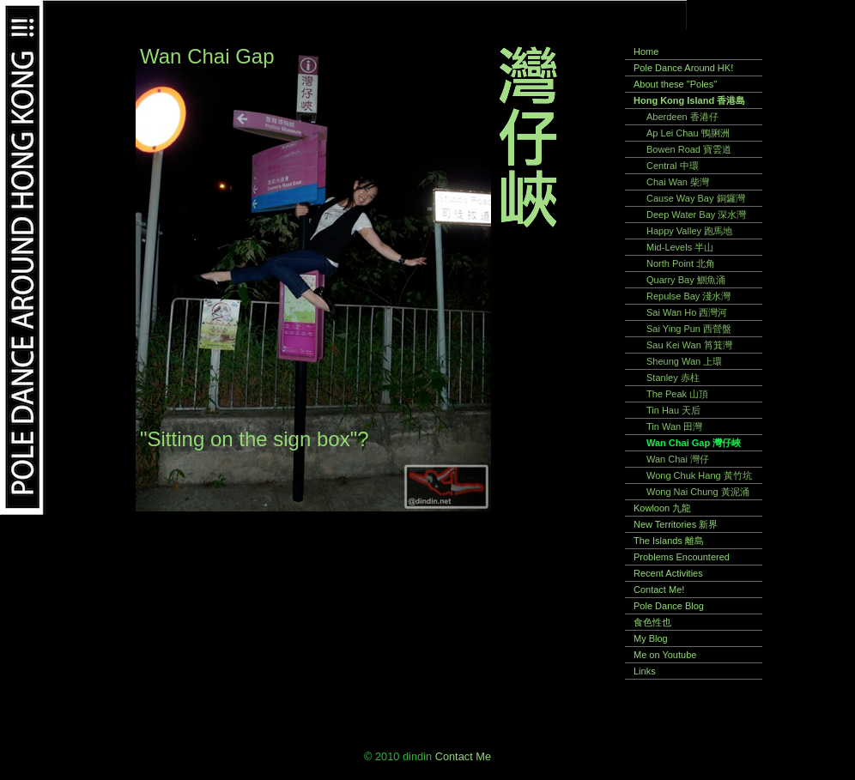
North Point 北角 (680, 263)
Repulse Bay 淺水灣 (688, 296)
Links (645, 671)
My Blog (651, 638)
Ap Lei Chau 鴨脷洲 (688, 133)
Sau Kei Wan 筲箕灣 (689, 345)
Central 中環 (672, 165)
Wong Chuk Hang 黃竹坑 (699, 475)
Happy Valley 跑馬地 (689, 231)
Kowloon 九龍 (662, 508)
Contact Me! (659, 589)
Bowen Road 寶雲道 (688, 149)
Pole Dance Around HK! (683, 68)
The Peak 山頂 (677, 394)
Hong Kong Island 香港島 (689, 100)
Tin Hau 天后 (673, 410)
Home (646, 51)
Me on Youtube (665, 655)
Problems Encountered (682, 557)
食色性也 (652, 622)
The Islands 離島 (669, 540)
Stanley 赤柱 (673, 377)
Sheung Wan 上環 (684, 361)
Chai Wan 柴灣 (677, 182)
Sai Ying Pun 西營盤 (688, 328)
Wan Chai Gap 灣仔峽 (693, 443)
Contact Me (463, 756)
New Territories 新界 (676, 524)
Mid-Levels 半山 (679, 247)
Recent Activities (668, 573)
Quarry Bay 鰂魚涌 (685, 280)
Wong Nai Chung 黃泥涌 (697, 492)
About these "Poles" (675, 84)
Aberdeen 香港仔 (682, 117)
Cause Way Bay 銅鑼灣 (695, 198)
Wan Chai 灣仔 (677, 459)
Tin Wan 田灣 (674, 426)
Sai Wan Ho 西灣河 (686, 312)
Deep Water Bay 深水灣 (696, 214)
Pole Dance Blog (669, 606)
